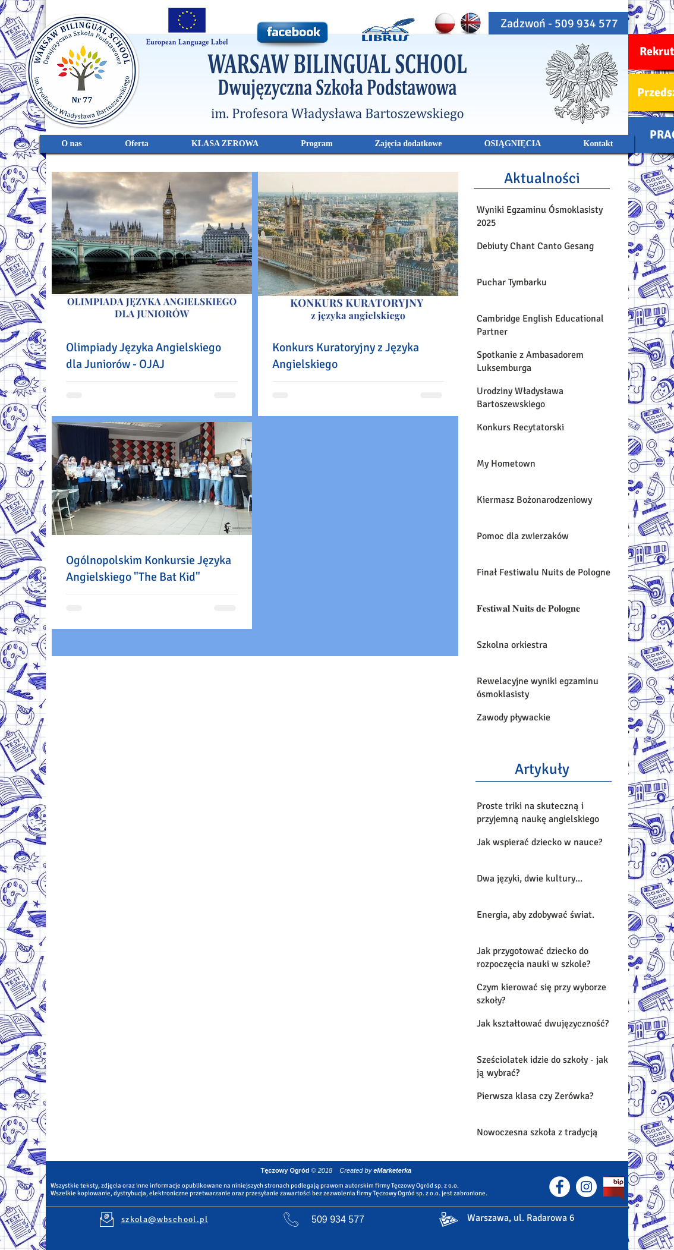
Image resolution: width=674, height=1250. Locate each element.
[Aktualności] (542, 178)
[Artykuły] (542, 768)
